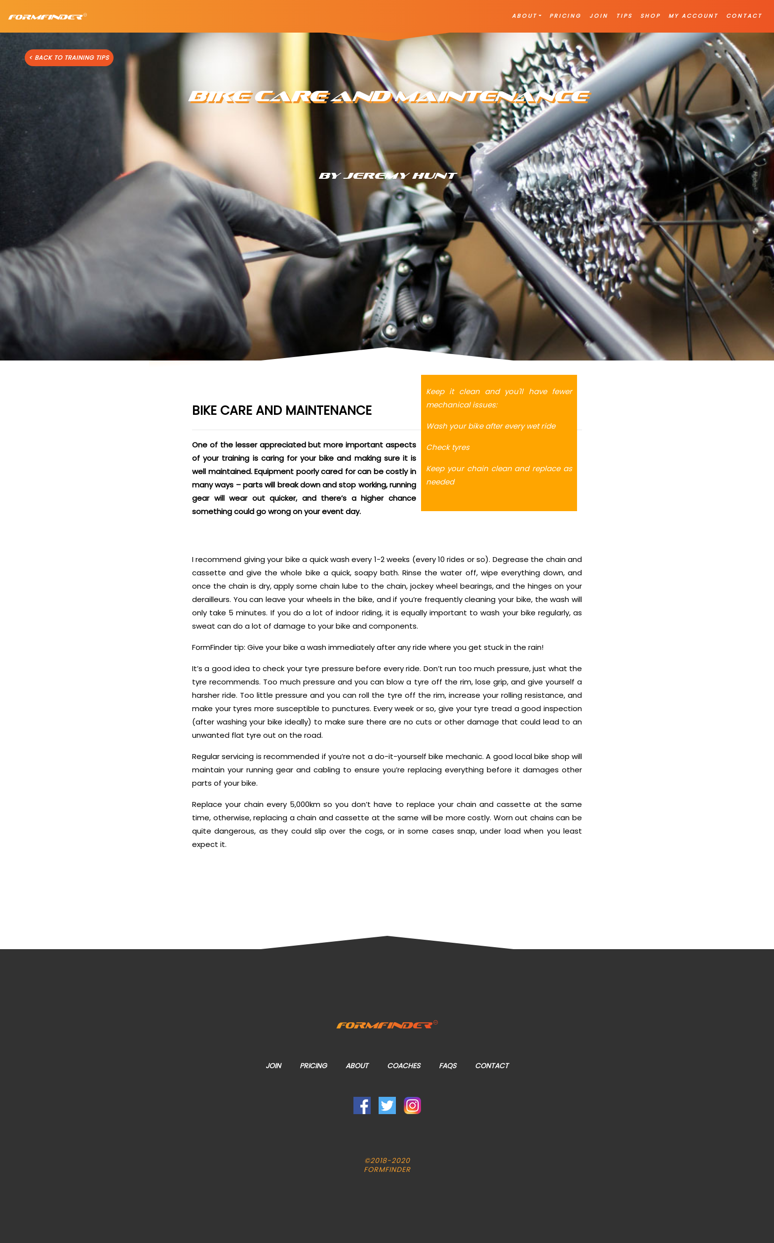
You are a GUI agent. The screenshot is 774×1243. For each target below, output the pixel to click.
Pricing (313, 1066)
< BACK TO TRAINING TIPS (69, 57)
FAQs (447, 1066)
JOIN (598, 16)
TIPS (624, 16)
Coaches (403, 1066)
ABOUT (524, 16)
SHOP (650, 16)
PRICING (565, 16)
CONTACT (744, 16)
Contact (491, 1066)
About (357, 1066)
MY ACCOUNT (693, 16)
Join (273, 1066)
